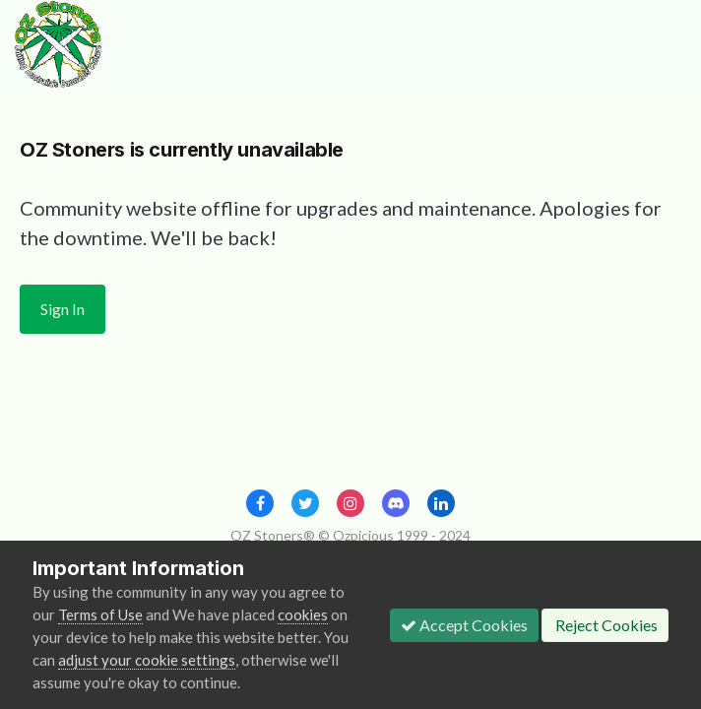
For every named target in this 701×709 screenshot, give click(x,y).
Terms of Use (100, 614)
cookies (303, 614)
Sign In (62, 308)
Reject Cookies (605, 624)
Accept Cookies (464, 624)
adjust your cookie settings (146, 660)
